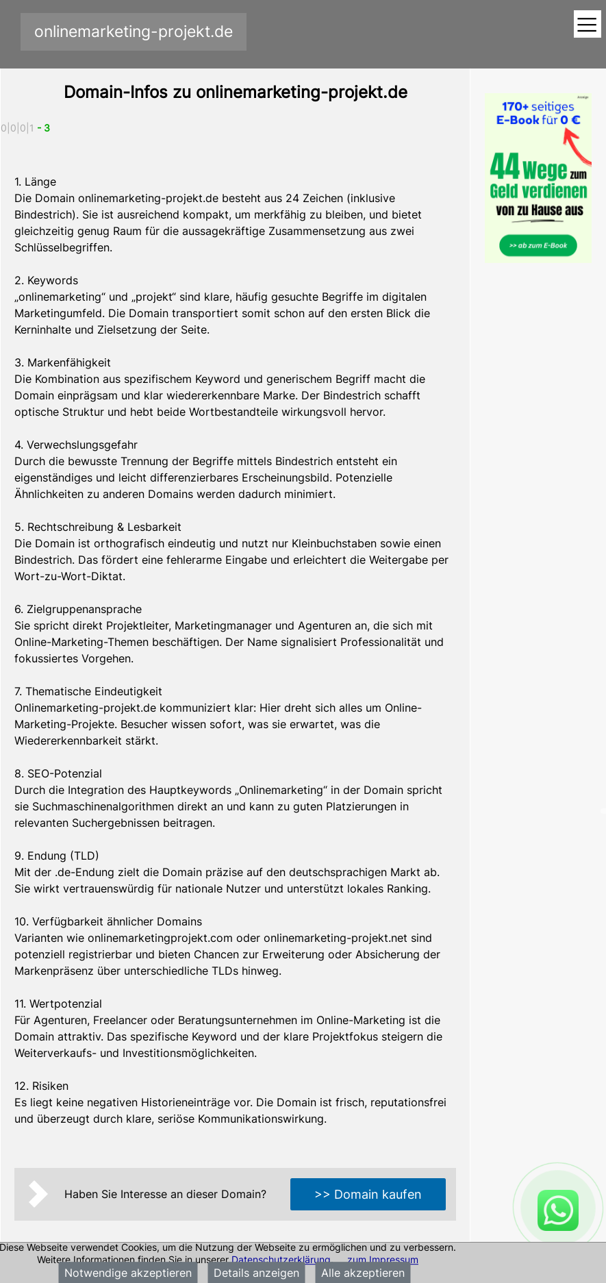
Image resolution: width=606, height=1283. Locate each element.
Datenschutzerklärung (281, 1259)
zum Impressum (382, 1259)
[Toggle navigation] (587, 25)
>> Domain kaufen (368, 1194)
